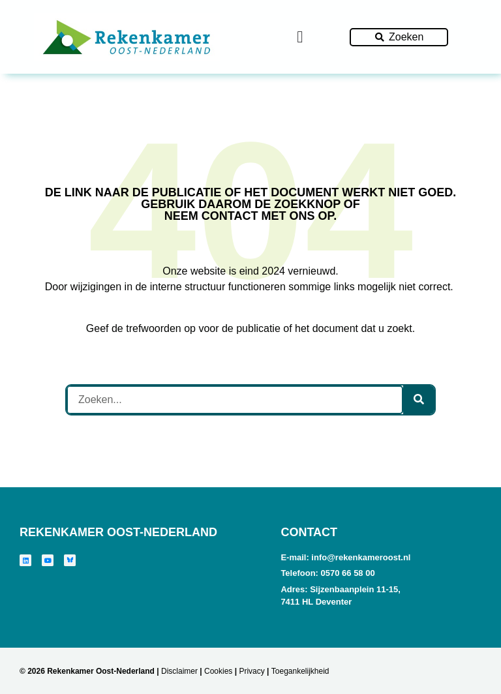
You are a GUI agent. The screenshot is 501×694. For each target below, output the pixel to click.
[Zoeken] (418, 399)
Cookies (218, 671)
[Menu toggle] (300, 37)
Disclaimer (179, 671)
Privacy (251, 671)
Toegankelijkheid (300, 671)
